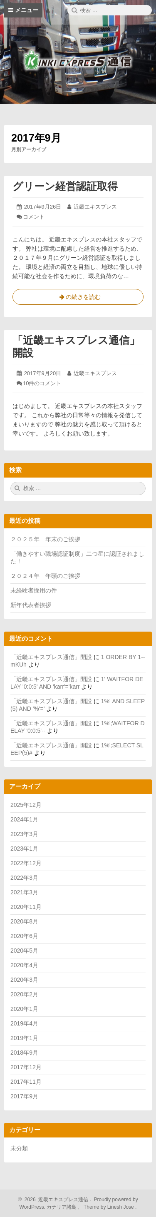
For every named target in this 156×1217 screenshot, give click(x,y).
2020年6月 (24, 936)
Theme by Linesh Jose (109, 1207)
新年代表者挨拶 (30, 605)
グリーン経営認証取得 (65, 186)
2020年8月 (24, 921)
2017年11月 (26, 1081)
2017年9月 (24, 1096)
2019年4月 (24, 1023)
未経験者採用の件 (33, 590)
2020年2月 (24, 994)
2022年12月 (26, 863)
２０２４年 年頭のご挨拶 (45, 575)
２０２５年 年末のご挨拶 (45, 539)
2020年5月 (24, 950)
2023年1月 (24, 848)
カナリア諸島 (62, 1207)
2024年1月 (24, 819)
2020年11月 (26, 906)
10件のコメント (42, 383)
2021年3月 (24, 892)
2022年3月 (24, 877)
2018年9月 (24, 1052)
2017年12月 (26, 1067)
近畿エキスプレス (95, 207)
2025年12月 (26, 804)
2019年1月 (24, 1038)
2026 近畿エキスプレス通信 (55, 1199)
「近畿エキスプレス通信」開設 (51, 657)
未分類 (19, 1148)
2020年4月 (24, 965)
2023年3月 (24, 834)
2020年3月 (24, 979)
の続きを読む (78, 298)
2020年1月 (24, 1008)
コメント (34, 217)
